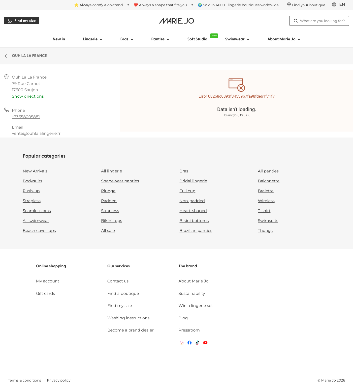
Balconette (269, 181)
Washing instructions (128, 318)
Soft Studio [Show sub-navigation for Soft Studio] (201, 37)
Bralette (266, 191)
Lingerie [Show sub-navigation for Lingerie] (92, 39)
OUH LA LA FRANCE (25, 56)
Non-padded (192, 201)
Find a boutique (123, 293)
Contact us (117, 281)
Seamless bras (37, 211)
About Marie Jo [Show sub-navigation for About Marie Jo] (283, 39)
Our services (118, 266)
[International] (340, 4)
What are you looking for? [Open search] (319, 21)
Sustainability (192, 293)
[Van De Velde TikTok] (197, 344)
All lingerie (111, 171)
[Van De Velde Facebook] (190, 344)
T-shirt (264, 211)
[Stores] (306, 5)
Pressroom (189, 330)
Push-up (31, 191)
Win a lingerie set (196, 306)
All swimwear (36, 221)
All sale (108, 230)
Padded (109, 201)
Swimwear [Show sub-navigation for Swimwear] (237, 39)
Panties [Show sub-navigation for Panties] (160, 39)
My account (47, 281)
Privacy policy (58, 380)
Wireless (266, 201)
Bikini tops (111, 221)
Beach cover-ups (39, 230)
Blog (183, 318)
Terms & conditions (24, 380)
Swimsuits (268, 221)
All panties (268, 171)
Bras (184, 171)
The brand (188, 266)
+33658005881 (26, 117)
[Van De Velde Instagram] (182, 344)
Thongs (265, 230)
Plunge (108, 191)
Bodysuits (32, 181)
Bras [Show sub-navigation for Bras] (126, 39)
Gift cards (45, 293)
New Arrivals (35, 171)
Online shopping (51, 266)
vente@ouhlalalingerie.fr (36, 133)
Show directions (28, 96)
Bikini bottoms (194, 221)
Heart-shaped (193, 211)
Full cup (187, 191)
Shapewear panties (120, 181)
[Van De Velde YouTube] (205, 344)
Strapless (32, 201)
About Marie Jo (194, 281)
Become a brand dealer (130, 330)
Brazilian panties (196, 230)
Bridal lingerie (193, 181)
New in (59, 39)
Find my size (21, 20)
